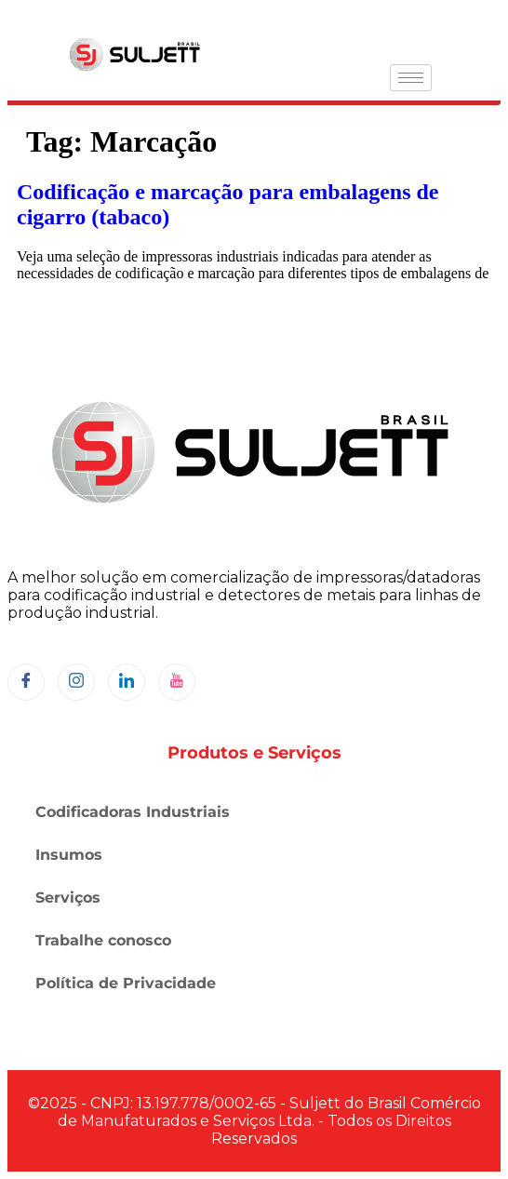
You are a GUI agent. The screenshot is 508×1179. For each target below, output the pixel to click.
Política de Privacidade (125, 983)
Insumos (68, 855)
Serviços (67, 897)
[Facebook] (26, 682)
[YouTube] (176, 682)
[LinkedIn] (126, 682)
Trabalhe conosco (103, 940)
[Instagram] (76, 682)
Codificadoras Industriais (132, 812)
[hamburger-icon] (411, 77)
